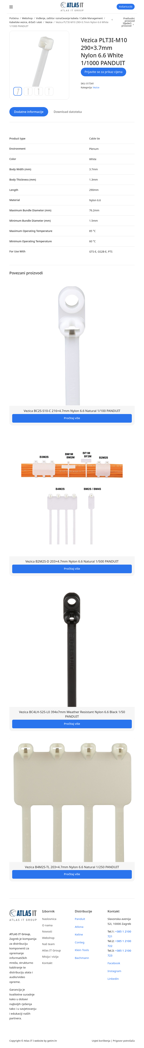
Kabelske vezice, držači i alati (25, 22)
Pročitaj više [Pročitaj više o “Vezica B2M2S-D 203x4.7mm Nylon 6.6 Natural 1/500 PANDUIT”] (72, 568)
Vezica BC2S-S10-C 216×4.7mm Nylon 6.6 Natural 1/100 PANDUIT (72, 410)
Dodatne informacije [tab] (29, 111)
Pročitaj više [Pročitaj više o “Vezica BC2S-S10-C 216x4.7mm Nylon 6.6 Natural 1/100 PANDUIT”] (72, 418)
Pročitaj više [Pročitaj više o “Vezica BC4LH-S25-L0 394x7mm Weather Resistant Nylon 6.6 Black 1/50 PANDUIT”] (72, 723)
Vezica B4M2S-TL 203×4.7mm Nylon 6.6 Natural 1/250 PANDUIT (72, 866)
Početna (14, 18)
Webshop (27, 18)
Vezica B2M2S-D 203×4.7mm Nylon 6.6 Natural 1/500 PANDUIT (71, 561)
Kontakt (47, 963)
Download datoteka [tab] (68, 111)
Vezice (48, 22)
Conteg (79, 942)
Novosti (47, 931)
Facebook (114, 963)
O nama (47, 925)
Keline (79, 934)
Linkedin (113, 978)
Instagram (114, 971)
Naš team (48, 944)
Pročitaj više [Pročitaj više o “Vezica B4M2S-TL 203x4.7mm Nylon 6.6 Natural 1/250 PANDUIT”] (72, 874)
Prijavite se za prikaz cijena (103, 72)
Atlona (79, 926)
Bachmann (82, 957)
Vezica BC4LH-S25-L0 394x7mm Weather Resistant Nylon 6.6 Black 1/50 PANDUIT (72, 714)
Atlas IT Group (51, 950)
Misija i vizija (50, 956)
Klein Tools (82, 950)
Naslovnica (49, 918)
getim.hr (52, 1040)
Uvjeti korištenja (101, 1040)
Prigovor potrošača (124, 1040)
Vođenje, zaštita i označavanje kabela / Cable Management (69, 18)
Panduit (80, 918)
